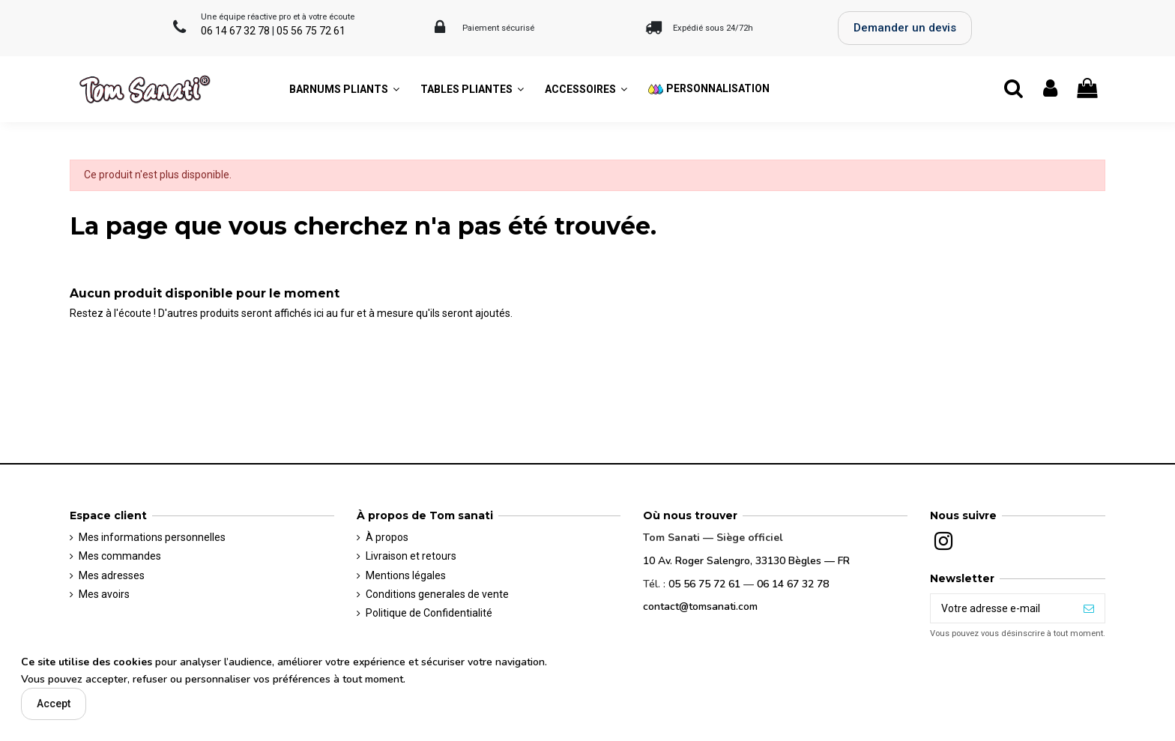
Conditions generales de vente (437, 594)
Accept (53, 704)
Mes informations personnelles (152, 537)
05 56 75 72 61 (311, 31)
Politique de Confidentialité (429, 613)
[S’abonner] (1089, 608)
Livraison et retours (411, 556)
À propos (387, 537)
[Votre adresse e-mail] (1002, 608)
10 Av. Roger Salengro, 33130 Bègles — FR (746, 561)
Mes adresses (112, 575)
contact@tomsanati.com (700, 606)
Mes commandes (120, 556)
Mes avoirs (104, 594)
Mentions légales (406, 575)
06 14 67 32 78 (235, 31)
